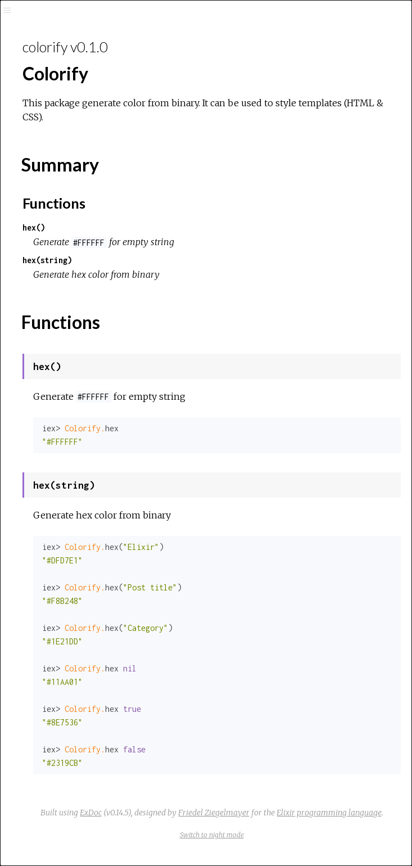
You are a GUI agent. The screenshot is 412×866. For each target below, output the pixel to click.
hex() (33, 227)
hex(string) (47, 260)
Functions (53, 203)
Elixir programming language (329, 813)
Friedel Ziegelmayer (214, 813)
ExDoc (91, 813)
